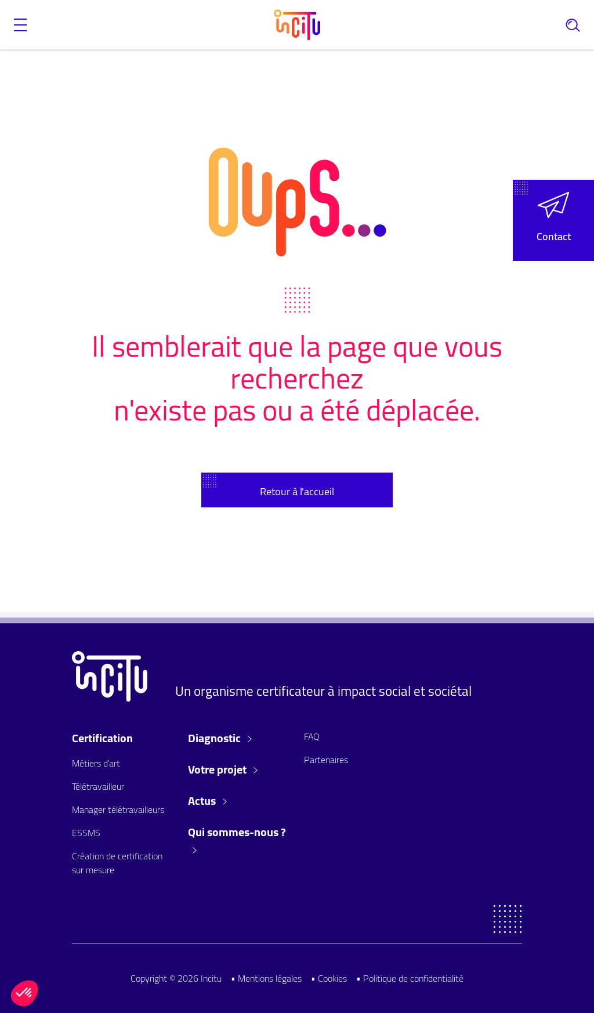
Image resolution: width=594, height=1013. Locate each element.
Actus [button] (207, 800)
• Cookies (329, 978)
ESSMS (86, 833)
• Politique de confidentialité (409, 978)
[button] (20, 25)
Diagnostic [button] (220, 738)
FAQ (312, 736)
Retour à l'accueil (297, 491)
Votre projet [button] (223, 769)
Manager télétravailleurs (118, 809)
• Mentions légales (266, 978)
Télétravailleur (98, 786)
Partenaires (326, 760)
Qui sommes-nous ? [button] (237, 838)
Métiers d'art (96, 763)
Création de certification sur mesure (117, 863)
